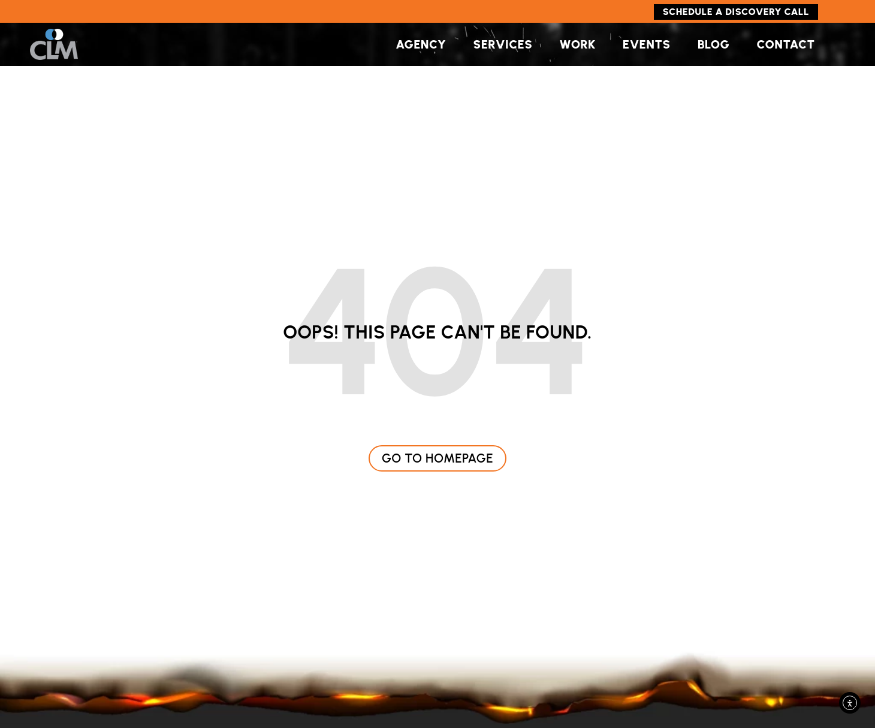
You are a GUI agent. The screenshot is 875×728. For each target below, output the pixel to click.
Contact (785, 44)
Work (577, 44)
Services (503, 44)
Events (647, 44)
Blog (714, 44)
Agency (421, 44)
